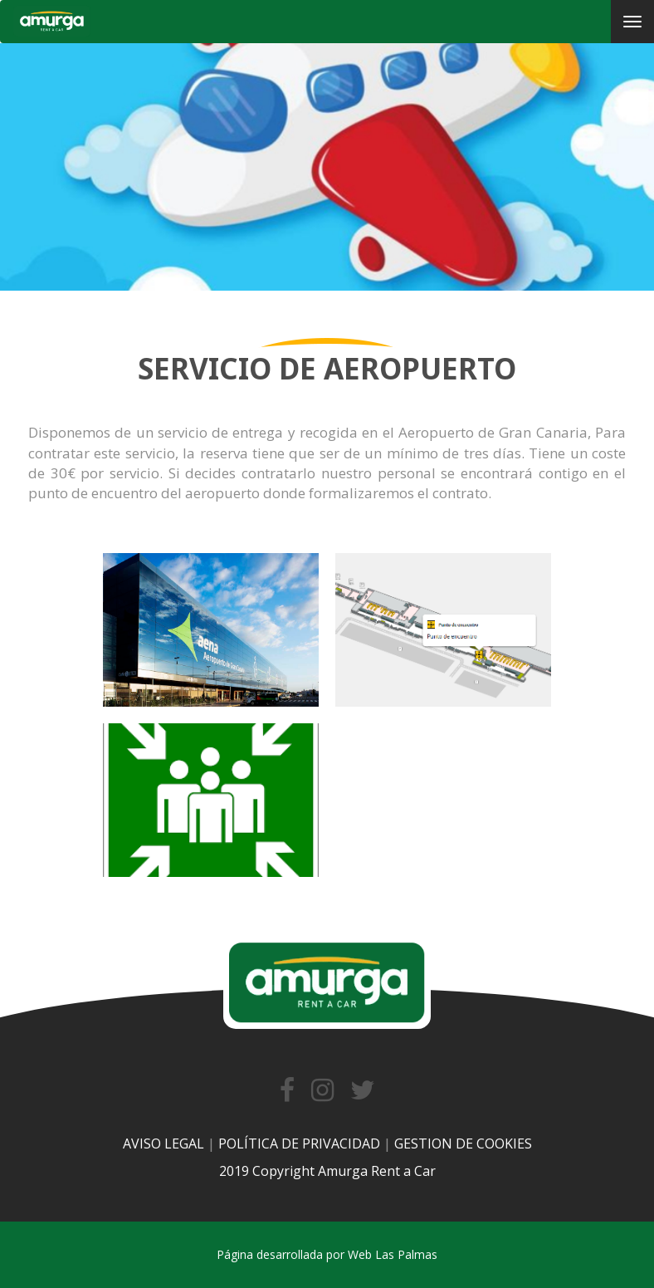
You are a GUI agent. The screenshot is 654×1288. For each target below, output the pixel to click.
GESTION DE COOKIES (463, 1143)
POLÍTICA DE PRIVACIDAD (299, 1143)
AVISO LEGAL (163, 1143)
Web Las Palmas (392, 1254)
